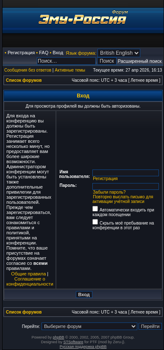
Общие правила (28, 273)
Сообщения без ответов (27, 70)
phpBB (58, 337)
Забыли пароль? (109, 192)
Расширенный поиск (140, 61)
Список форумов (24, 80)
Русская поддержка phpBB (83, 346)
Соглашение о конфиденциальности (29, 281)
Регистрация (21, 52)
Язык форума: (81, 53)
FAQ (43, 52)
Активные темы (70, 70)
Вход (58, 52)
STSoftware (73, 342)
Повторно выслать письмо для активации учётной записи (122, 199)
